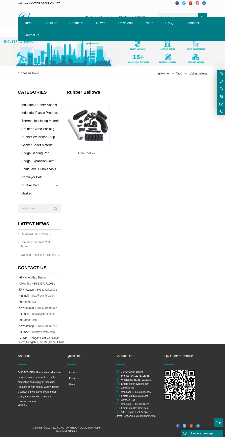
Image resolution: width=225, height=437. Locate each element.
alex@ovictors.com (43, 295)
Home (28, 23)
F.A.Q (169, 23)
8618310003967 (47, 307)
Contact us (31, 35)
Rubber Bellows (86, 153)
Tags (180, 73)
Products (76, 23)
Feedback (192, 23)
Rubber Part (30, 185)
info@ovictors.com (43, 332)
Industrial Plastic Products (39, 113)
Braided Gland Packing (37, 129)
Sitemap (72, 431)
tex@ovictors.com (42, 313)
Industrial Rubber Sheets (39, 105)
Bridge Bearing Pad (35, 153)
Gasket (26, 193)
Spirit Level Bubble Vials (38, 169)
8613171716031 (47, 289)
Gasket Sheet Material (37, 145)
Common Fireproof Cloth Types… (36, 244)
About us (51, 23)
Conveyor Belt (31, 177)
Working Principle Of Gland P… (40, 254)
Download (125, 23)
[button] (83, 23)
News (101, 23)
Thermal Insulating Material (40, 121)
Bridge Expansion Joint (37, 161)
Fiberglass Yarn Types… (36, 233)
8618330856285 (47, 326)
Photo (149, 23)
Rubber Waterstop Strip (38, 137)
